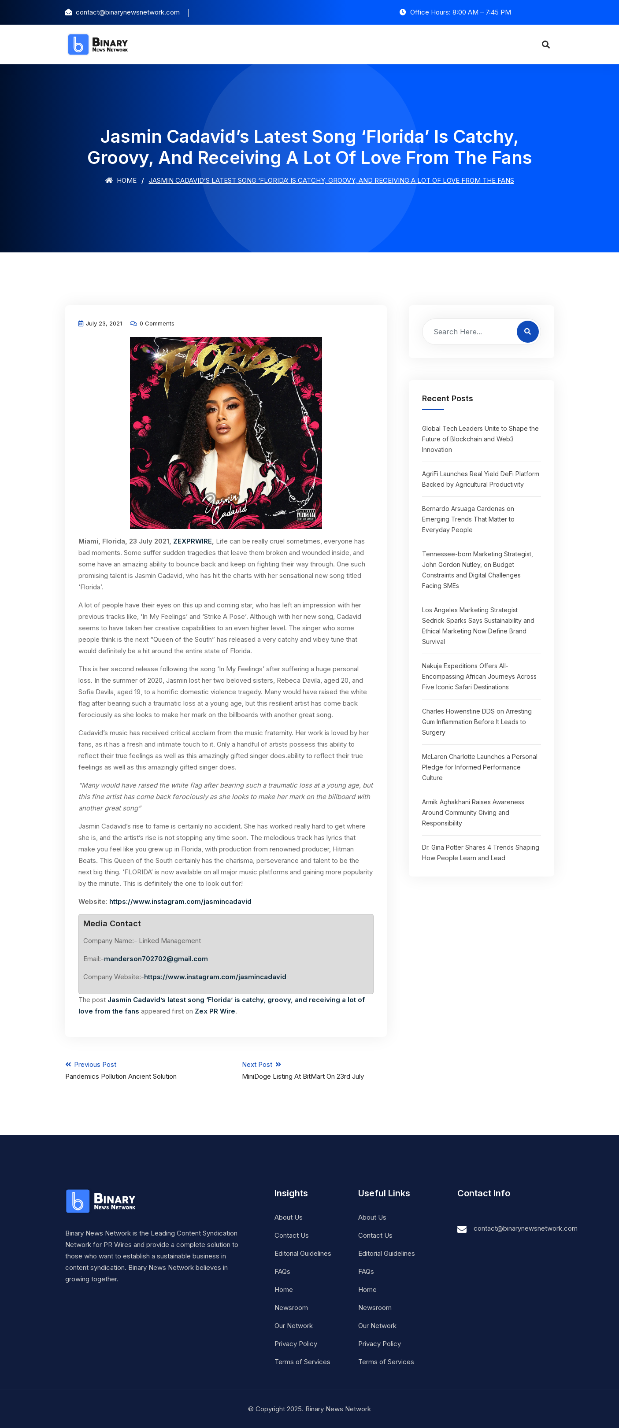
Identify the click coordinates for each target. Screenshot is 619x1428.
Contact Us (291, 1235)
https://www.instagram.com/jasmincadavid (180, 901)
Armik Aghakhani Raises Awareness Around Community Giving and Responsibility (473, 812)
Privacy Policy (295, 1343)
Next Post (314, 1070)
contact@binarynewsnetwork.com (526, 1228)
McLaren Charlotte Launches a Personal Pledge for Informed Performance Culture (479, 767)
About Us (288, 1217)
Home (121, 180)
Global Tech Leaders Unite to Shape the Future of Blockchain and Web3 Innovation (480, 439)
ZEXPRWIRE (192, 541)
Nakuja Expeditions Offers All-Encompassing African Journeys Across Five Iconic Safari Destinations (479, 676)
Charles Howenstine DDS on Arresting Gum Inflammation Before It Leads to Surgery (477, 721)
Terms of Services (302, 1362)
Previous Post (137, 1070)
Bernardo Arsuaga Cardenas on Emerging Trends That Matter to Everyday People (468, 519)
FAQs (282, 1271)
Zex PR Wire (215, 1011)
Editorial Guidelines (302, 1253)
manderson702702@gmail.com (156, 958)
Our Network (293, 1325)
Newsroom (291, 1307)
